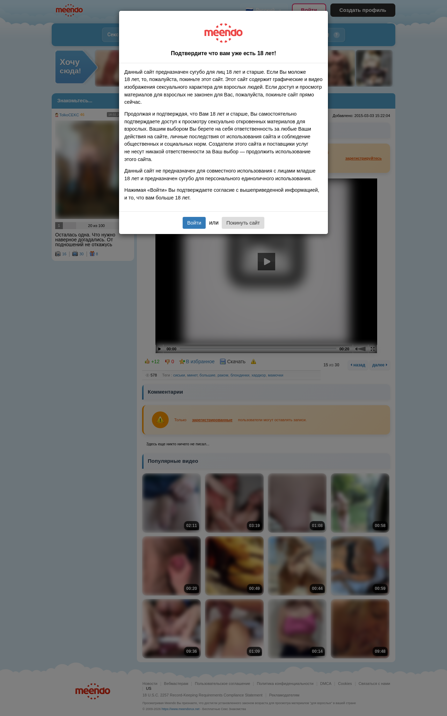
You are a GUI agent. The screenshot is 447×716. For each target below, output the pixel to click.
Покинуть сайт (243, 223)
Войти (194, 223)
